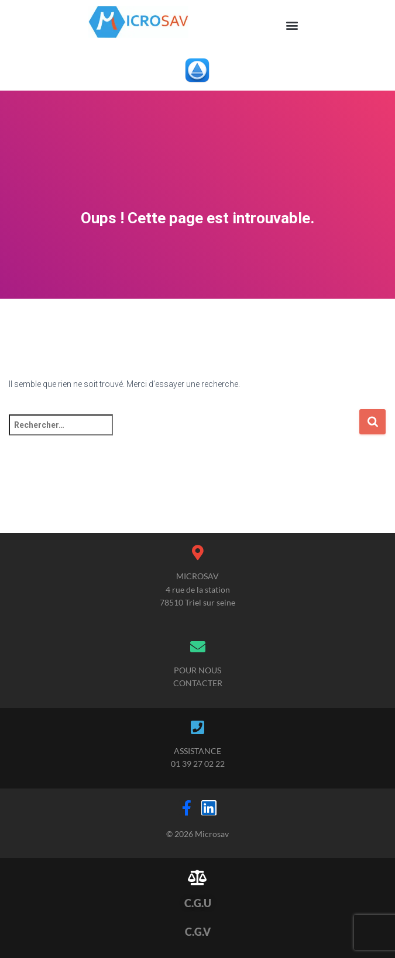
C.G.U (197, 903)
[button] (292, 24)
